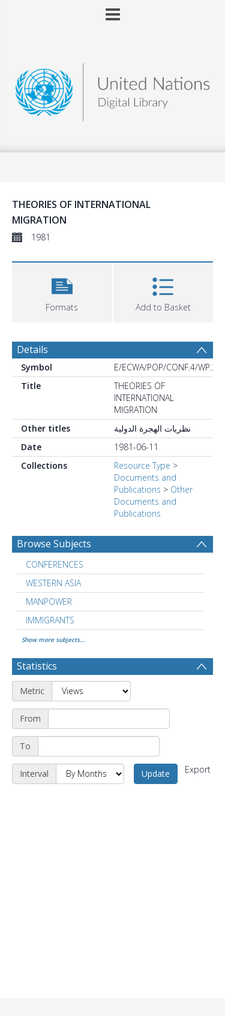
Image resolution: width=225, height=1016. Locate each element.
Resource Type (142, 465)
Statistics (37, 666)
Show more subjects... (53, 639)
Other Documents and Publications (153, 501)
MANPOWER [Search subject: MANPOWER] (49, 601)
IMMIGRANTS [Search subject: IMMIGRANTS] (50, 620)
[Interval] (90, 774)
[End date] (99, 746)
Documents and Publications (145, 483)
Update (156, 773)
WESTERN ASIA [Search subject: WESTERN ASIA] (53, 583)
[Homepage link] (112, 89)
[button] (62, 291)
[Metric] (91, 691)
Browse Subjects (54, 543)
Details (32, 349)
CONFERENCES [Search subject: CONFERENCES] (54, 564)
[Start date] (109, 719)
